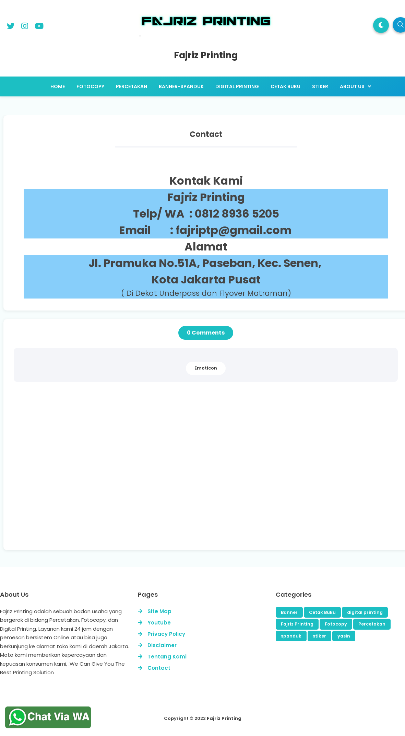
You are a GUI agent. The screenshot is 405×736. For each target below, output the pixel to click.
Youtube (159, 623)
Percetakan (371, 625)
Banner (289, 613)
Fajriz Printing (297, 625)
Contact (158, 668)
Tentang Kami (167, 657)
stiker (319, 637)
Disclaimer (162, 646)
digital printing (365, 613)
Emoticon (205, 368)
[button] (381, 25)
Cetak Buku (322, 613)
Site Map (159, 612)
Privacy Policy (166, 634)
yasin (343, 637)
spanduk (291, 637)
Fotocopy (336, 625)
